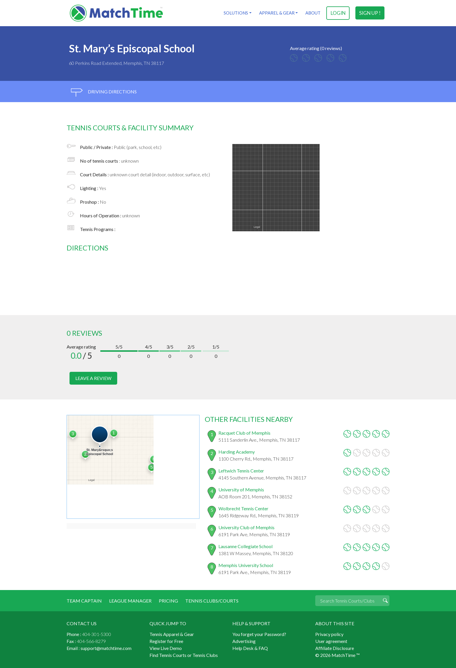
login (337, 13)
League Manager (130, 600)
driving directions (104, 92)
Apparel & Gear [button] (276, 12)
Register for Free (166, 641)
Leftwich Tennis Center (241, 470)
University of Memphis (241, 489)
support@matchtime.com (106, 648)
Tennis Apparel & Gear (171, 634)
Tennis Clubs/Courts (211, 600)
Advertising (244, 641)
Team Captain (84, 600)
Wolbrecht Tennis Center (243, 508)
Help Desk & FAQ (250, 648)
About (312, 12)
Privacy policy (329, 634)
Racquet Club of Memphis (244, 432)
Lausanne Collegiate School (245, 546)
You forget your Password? (259, 634)
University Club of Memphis (246, 527)
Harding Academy (236, 451)
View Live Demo (165, 648)
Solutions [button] (235, 12)
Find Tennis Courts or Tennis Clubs (183, 655)
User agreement (331, 641)
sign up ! (370, 13)
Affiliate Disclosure (334, 648)
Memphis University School (245, 565)
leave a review (93, 378)
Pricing (168, 600)
